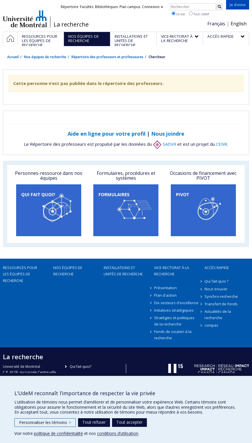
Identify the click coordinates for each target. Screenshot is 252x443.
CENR (221, 144)
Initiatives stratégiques (174, 310)
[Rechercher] (219, 6)
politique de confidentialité (58, 433)
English (239, 23)
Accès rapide (216, 267)
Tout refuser (94, 422)
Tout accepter (129, 422)
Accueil (13, 56)
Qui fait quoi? (80, 366)
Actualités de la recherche (217, 314)
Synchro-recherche (221, 296)
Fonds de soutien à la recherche (173, 334)
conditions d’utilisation (117, 433)
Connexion (152, 6)
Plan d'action (165, 295)
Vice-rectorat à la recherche (171, 271)
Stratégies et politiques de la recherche (174, 321)
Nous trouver (216, 288)
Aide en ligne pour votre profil (106, 133)
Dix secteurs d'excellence (176, 302)
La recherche (71, 24)
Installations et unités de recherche (123, 271)
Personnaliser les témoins (45, 422)
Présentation (165, 287)
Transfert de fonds (221, 303)
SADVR (164, 144)
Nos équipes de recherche (45, 56)
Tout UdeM (199, 14)
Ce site (178, 14)
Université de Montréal (25, 18)
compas (211, 325)
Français (216, 23)
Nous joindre (167, 133)
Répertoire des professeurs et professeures (107, 56)
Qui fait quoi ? (216, 281)
